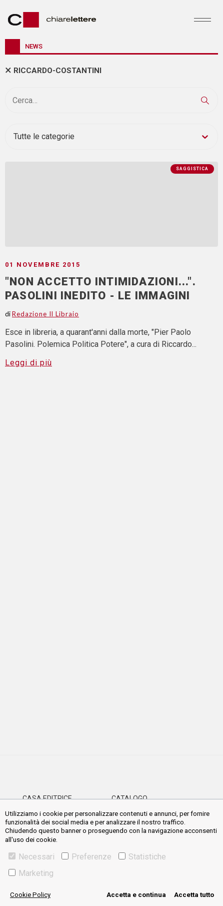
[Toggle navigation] (202, 19)
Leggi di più (28, 362)
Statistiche (142, 856)
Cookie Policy (30, 894)
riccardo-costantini (58, 70)
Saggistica (192, 168)
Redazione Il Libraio (45, 314)
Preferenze (87, 856)
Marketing (31, 873)
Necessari (31, 856)
